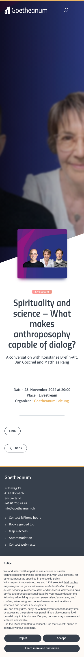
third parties (71, 582)
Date (17, 389)
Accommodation (20, 538)
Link (12, 431)
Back (15, 448)
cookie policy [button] (52, 578)
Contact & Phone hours (25, 518)
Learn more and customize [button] (42, 648)
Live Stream (42, 291)
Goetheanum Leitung (51, 401)
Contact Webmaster (23, 544)
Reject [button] (23, 638)
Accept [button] (61, 638)
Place (31, 395)
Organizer (23, 401)
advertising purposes (27, 597)
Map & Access (18, 531)
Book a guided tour (22, 524)
